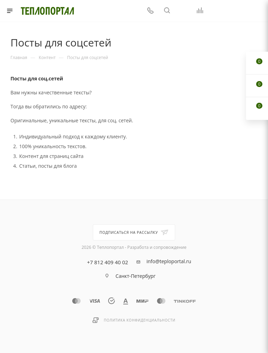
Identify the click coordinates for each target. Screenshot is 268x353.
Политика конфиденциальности (139, 320)
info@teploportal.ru (169, 261)
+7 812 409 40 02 (107, 262)
